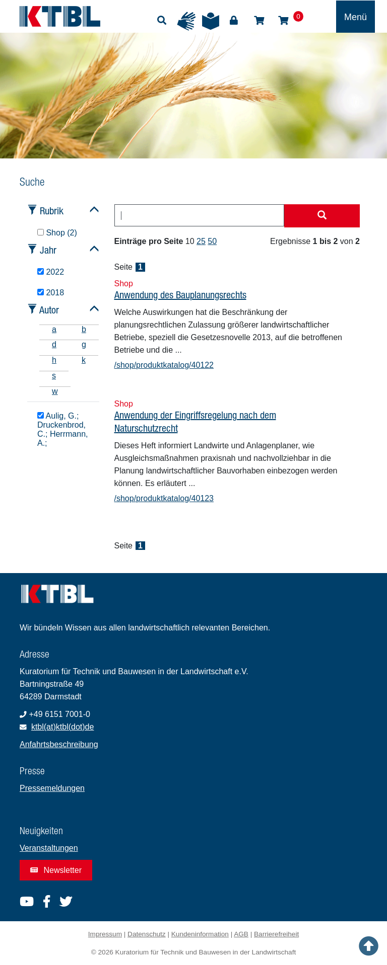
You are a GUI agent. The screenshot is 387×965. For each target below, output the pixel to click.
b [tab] (84, 329)
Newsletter (56, 870)
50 (212, 241)
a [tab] (54, 329)
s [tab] (54, 375)
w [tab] (55, 391)
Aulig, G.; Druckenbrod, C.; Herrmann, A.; (62, 429)
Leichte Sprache (211, 21)
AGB (241, 934)
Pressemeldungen (52, 788)
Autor (49, 309)
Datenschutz (146, 934)
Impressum (105, 934)
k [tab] (84, 360)
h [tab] (54, 360)
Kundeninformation (200, 934)
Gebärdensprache (186, 21)
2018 (50, 292)
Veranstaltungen (49, 848)
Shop (259, 20)
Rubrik (51, 210)
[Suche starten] (322, 215)
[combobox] (199, 215)
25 (201, 241)
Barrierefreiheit (276, 934)
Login (234, 20)
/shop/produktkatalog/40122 (164, 365)
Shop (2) (57, 232)
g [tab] (84, 344)
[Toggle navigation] (355, 17)
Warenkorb (283, 20)
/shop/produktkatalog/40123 (164, 498)
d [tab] (54, 344)
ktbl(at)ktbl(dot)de (62, 726)
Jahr (48, 250)
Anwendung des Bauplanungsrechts (180, 294)
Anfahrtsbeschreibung (59, 744)
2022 (50, 272)
